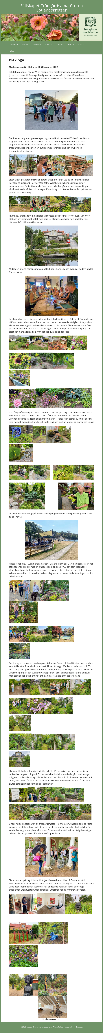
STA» (12, 51)
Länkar (81, 44)
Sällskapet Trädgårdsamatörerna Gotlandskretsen (51, 8)
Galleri (71, 44)
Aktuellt (25, 44)
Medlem (37, 44)
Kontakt (48, 44)
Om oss (60, 44)
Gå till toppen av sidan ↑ (51, 1019)
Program (14, 44)
